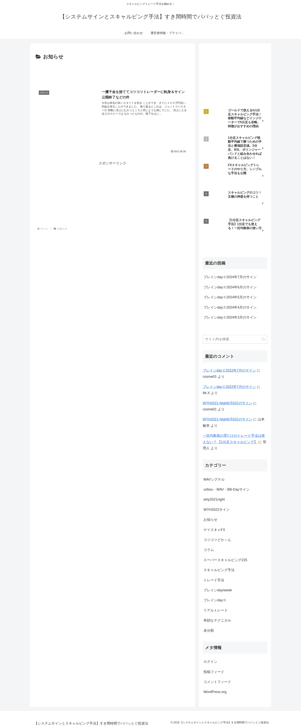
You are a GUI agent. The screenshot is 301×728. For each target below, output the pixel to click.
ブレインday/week (217, 590)
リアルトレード (215, 610)
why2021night (214, 499)
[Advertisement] (112, 72)
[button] (263, 339)
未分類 (208, 630)
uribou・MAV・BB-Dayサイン (226, 489)
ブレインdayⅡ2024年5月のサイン (230, 297)
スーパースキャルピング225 (225, 560)
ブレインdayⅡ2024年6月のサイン (230, 287)
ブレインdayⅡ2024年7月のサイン (230, 277)
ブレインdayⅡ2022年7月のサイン (229, 370)
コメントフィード (217, 682)
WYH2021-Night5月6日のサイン (227, 403)
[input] (235, 339)
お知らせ (210, 520)
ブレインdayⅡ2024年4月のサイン (230, 307)
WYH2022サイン (216, 510)
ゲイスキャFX (214, 530)
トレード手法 (213, 580)
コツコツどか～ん (217, 540)
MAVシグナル (214, 479)
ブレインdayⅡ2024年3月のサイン (230, 317)
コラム (208, 550)
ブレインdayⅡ (214, 600)
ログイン (210, 662)
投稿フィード (213, 672)
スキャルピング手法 (219, 570)
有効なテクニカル (217, 620)
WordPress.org (215, 692)
